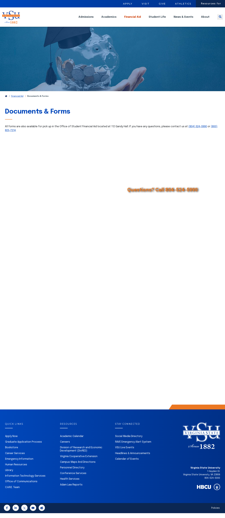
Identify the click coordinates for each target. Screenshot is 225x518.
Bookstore (11, 452)
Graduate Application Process (23, 446)
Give (162, 3)
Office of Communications (21, 486)
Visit (145, 3)
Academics (108, 19)
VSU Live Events (124, 452)
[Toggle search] (220, 19)
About (205, 19)
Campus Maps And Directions (78, 466)
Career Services (15, 458)
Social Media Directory (128, 441)
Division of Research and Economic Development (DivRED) (81, 454)
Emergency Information (19, 463)
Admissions (86, 19)
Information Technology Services (25, 480)
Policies (215, 513)
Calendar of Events (127, 463)
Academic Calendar (72, 441)
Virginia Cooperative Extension (78, 461)
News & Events (183, 19)
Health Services (69, 483)
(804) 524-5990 (197, 131)
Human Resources (16, 469)
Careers (65, 446)
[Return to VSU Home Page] (6, 101)
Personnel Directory (72, 472)
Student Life (157, 19)
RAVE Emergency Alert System (133, 446)
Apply (127, 3)
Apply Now (11, 441)
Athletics (183, 3)
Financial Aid (132, 19)
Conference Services (73, 478)
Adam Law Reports (71, 489)
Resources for (211, 4)
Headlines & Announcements (132, 458)
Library (9, 475)
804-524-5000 (212, 483)
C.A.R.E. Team (12, 492)
